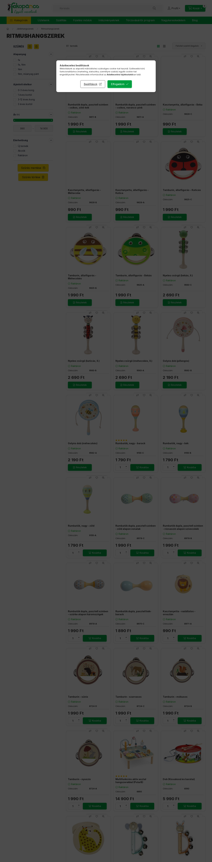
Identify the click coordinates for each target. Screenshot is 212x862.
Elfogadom (117, 84)
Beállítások (90, 84)
